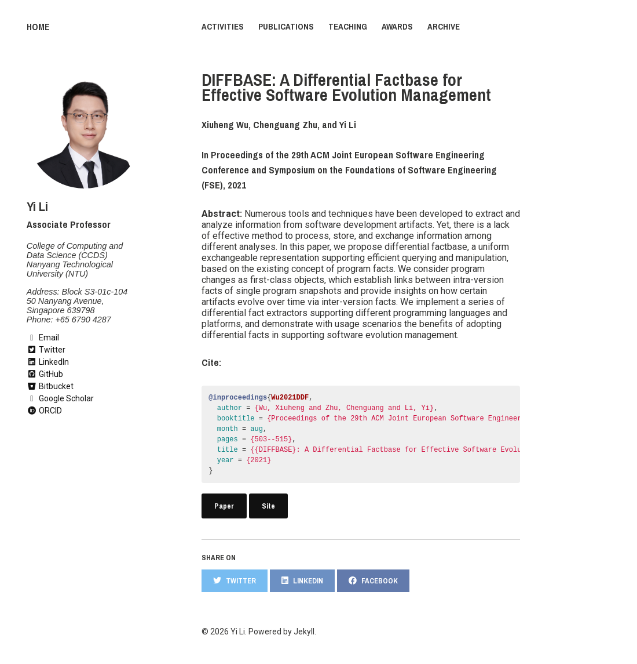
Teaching (347, 27)
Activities (223, 27)
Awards (397, 27)
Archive (443, 27)
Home (38, 27)
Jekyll (304, 631)
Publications (286, 27)
